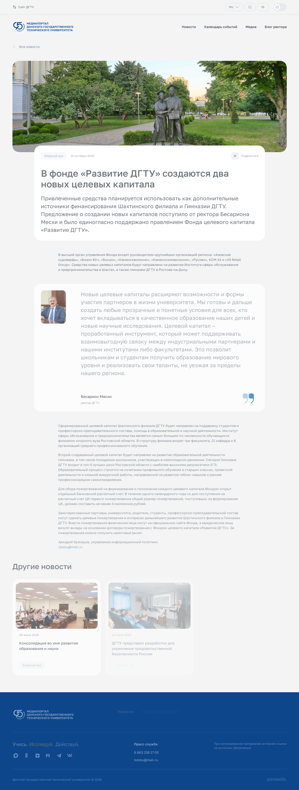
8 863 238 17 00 (146, 752)
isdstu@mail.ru (146, 760)
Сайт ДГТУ (23, 7)
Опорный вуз (31, 665)
